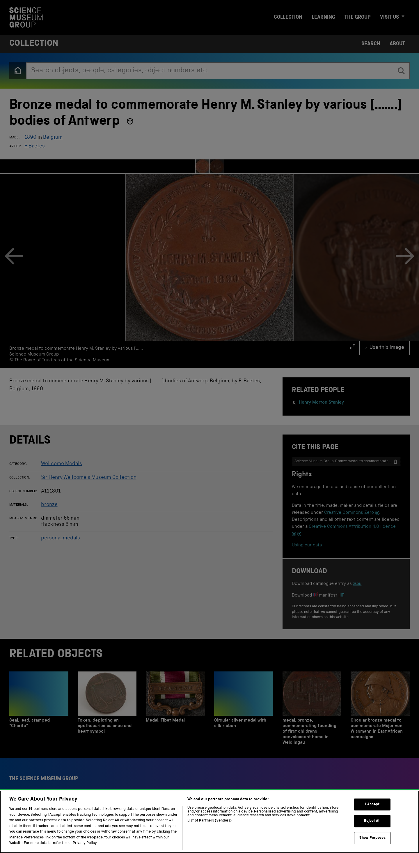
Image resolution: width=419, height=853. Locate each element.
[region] (209, 821)
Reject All (372, 821)
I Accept (372, 804)
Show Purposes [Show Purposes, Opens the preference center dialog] (372, 838)
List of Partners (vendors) (209, 821)
